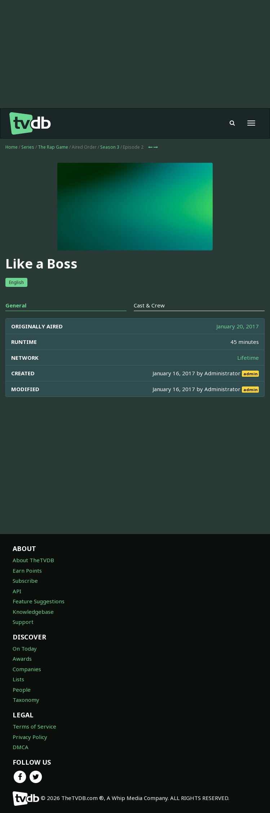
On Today (25, 648)
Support (23, 621)
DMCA (20, 747)
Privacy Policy (30, 736)
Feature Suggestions (39, 601)
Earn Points (27, 570)
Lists (18, 679)
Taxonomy (26, 699)
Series (27, 147)
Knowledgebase (33, 611)
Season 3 (109, 147)
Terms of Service (34, 726)
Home (11, 147)
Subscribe (25, 580)
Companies (27, 669)
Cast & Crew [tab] (149, 305)
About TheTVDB (33, 560)
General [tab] (15, 305)
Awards (22, 658)
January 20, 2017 (237, 326)
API (17, 591)
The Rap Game (53, 147)
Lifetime (248, 357)
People (22, 689)
